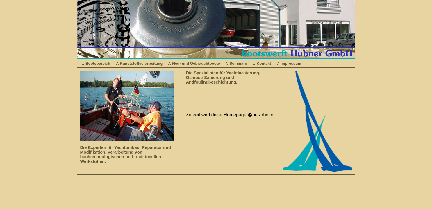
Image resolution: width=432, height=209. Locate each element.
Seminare (238, 63)
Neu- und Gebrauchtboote (196, 63)
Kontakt (264, 63)
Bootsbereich (97, 63)
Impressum (291, 63)
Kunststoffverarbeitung (141, 63)
